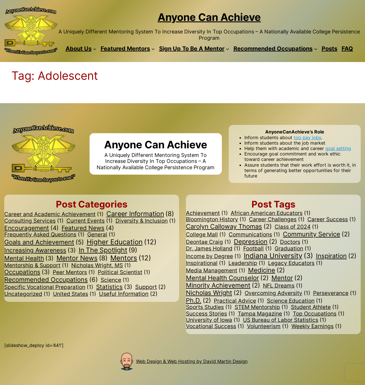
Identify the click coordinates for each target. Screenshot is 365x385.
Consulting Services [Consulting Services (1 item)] (34, 221)
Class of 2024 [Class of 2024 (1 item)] (297, 227)
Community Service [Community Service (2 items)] (316, 234)
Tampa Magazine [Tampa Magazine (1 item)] (264, 314)
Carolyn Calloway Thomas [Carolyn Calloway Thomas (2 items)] (229, 226)
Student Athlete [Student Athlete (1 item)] (315, 307)
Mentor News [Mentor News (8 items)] (82, 258)
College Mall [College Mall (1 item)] (206, 235)
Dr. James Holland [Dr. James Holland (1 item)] (213, 249)
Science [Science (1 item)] (115, 280)
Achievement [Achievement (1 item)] (207, 213)
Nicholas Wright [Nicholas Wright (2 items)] (214, 292)
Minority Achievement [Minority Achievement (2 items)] (223, 285)
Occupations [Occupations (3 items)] (27, 272)
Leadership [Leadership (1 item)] (246, 263)
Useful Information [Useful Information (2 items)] (128, 294)
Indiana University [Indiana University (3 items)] (278, 256)
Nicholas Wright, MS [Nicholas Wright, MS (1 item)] (101, 265)
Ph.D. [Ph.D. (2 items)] (198, 300)
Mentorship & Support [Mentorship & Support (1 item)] (36, 265)
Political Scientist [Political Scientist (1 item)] (124, 272)
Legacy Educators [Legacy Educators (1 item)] (295, 263)
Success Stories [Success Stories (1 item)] (210, 314)
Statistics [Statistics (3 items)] (114, 287)
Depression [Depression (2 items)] (255, 241)
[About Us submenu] (94, 48)
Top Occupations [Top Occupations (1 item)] (318, 314)
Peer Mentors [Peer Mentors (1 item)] (74, 272)
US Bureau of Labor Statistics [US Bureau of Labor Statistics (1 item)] (284, 320)
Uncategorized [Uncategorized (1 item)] (27, 294)
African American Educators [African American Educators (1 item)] (271, 213)
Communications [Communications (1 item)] (254, 235)
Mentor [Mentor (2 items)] (287, 278)
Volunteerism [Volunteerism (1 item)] (268, 326)
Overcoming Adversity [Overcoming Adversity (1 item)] (277, 293)
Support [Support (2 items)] (150, 287)
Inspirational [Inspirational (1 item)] (206, 263)
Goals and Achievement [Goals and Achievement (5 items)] (44, 242)
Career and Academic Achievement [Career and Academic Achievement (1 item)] (54, 214)
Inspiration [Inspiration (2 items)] (336, 256)
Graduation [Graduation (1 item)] (293, 249)
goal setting (338, 148)
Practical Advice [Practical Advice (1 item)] (239, 301)
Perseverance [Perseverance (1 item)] (334, 293)
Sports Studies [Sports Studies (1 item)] (209, 307)
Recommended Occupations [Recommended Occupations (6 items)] (51, 280)
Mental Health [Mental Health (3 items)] (29, 258)
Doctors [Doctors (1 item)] (294, 242)
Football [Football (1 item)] (257, 249)
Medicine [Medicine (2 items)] (266, 270)
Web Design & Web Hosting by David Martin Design (192, 361)
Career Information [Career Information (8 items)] (140, 214)
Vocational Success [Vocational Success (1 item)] (215, 326)
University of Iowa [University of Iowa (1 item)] (213, 320)
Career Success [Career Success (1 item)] (331, 219)
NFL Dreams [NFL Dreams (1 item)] (283, 286)
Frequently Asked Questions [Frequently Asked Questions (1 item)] (44, 235)
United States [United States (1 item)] (74, 294)
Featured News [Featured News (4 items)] (88, 228)
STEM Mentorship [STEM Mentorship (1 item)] (261, 307)
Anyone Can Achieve (209, 17)
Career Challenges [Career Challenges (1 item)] (277, 219)
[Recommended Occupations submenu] (315, 48)
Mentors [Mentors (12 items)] (130, 258)
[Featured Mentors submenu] (153, 48)
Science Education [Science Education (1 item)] (295, 301)
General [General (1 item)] (101, 235)
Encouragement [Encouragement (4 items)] (31, 228)
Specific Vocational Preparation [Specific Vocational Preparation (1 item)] (48, 287)
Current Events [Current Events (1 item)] (89, 221)
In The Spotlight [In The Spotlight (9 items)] (108, 250)
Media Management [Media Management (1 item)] (215, 271)
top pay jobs (307, 137)
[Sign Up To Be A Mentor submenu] (227, 48)
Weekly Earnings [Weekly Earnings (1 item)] (316, 326)
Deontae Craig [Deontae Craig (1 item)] (208, 242)
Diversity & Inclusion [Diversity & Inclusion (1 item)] (145, 221)
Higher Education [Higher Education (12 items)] (122, 242)
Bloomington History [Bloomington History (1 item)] (216, 219)
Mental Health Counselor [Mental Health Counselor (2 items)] (227, 278)
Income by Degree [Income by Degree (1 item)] (213, 256)
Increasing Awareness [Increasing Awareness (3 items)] (40, 250)
